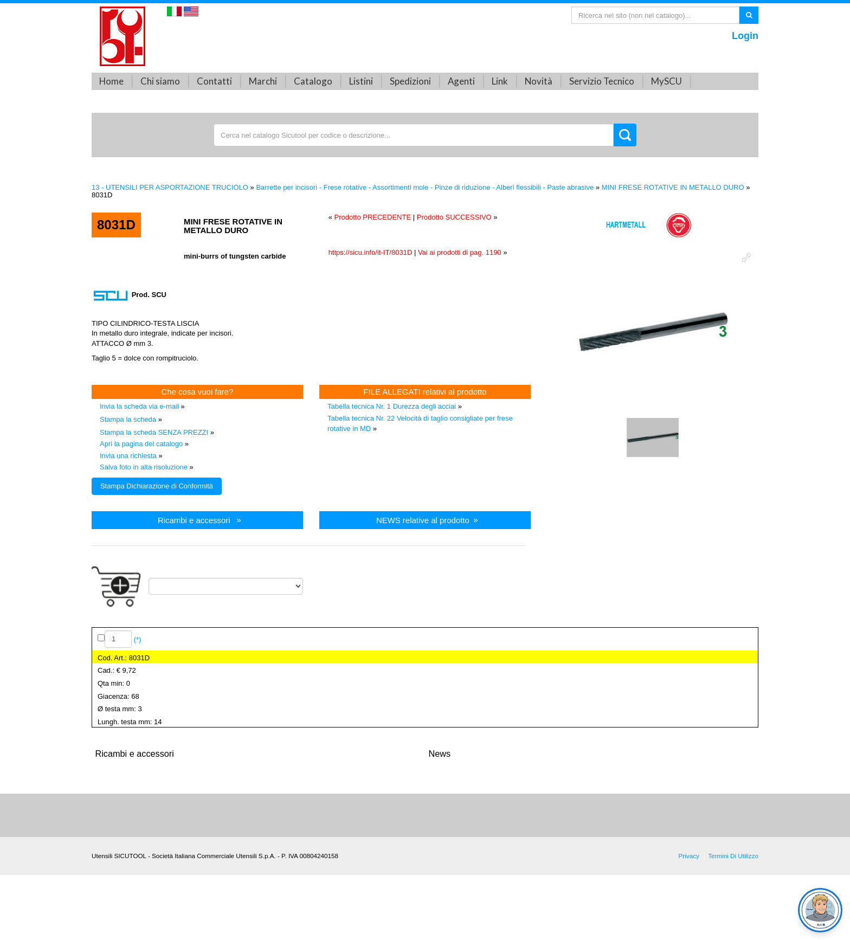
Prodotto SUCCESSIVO (454, 217)
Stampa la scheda (128, 419)
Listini (361, 81)
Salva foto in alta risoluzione (144, 467)
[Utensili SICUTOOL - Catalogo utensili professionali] (122, 35)
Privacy (689, 855)
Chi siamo (160, 81)
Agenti (461, 81)
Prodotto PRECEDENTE (372, 217)
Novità (538, 81)
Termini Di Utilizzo (733, 855)
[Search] (655, 15)
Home (111, 81)
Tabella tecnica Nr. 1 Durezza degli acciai (391, 406)
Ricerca (748, 14)
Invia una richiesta (128, 456)
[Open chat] (820, 910)
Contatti (214, 81)
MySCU (666, 81)
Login (745, 35)
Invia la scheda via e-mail (139, 406)
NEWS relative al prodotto (422, 519)
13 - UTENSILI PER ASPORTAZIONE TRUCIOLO (170, 187)
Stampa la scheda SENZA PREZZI (154, 432)
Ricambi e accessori (194, 519)
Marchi (263, 81)
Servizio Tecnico (601, 81)
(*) (136, 639)
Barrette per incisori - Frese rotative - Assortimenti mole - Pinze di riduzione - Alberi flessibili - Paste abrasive (425, 187)
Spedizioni (410, 81)
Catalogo (313, 81)
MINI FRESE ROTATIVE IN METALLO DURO (673, 187)
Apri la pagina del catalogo (141, 444)
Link (500, 81)
